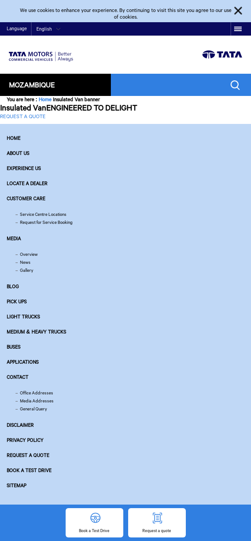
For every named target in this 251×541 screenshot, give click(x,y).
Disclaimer (20, 425)
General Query (33, 409)
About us (18, 153)
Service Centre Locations (43, 214)
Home (45, 99)
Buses (13, 347)
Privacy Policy (25, 440)
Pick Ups (17, 301)
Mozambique (32, 84)
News (25, 262)
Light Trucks (23, 317)
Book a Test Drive (29, 470)
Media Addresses (37, 401)
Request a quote (28, 455)
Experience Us (24, 168)
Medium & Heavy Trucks (36, 332)
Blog (13, 286)
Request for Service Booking (46, 222)
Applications (23, 362)
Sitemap (16, 485)
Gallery (26, 270)
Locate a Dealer (27, 183)
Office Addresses (36, 393)
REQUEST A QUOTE (23, 116)
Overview (29, 254)
